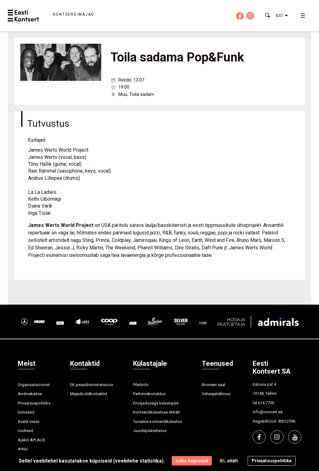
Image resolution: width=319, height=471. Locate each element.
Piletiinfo (141, 384)
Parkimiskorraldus (149, 393)
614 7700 (266, 402)
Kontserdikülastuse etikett (156, 412)
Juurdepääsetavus (149, 430)
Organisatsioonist (34, 384)
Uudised (25, 430)
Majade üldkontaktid (88, 393)
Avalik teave (28, 421)
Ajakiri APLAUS (31, 440)
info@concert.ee (268, 412)
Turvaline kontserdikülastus (157, 421)
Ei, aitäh (229, 460)
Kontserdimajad (73, 14)
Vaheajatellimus (216, 393)
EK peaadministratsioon (91, 384)
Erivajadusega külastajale (156, 403)
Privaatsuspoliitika (34, 403)
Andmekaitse (30, 393)
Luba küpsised (191, 460)
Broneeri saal (213, 384)
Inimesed (26, 412)
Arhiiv (23, 449)
